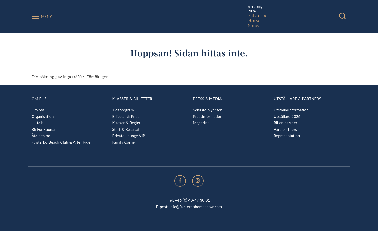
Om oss (38, 110)
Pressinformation (207, 116)
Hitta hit (39, 123)
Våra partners (285, 129)
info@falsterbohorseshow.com (196, 207)
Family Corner (124, 142)
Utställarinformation (291, 110)
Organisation (43, 116)
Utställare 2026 (287, 116)
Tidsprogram (123, 110)
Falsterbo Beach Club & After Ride (61, 142)
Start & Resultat (126, 129)
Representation (287, 135)
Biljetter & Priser (126, 116)
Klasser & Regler (126, 123)
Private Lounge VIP (128, 135)
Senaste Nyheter (207, 110)
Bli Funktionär (44, 129)
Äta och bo (41, 135)
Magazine (201, 123)
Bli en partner (285, 123)
